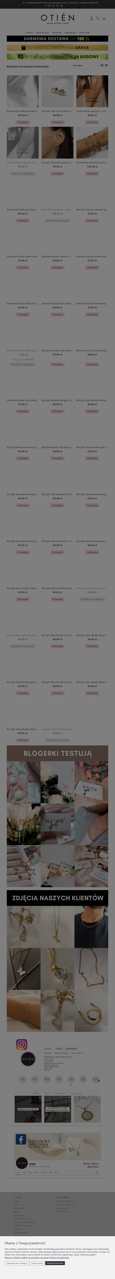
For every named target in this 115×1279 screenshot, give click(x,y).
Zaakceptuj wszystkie (55, 1263)
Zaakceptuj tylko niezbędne (16, 1263)
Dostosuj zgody (37, 1263)
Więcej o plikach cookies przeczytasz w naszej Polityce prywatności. (37, 1257)
